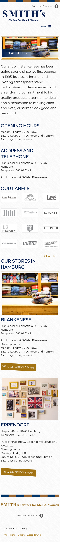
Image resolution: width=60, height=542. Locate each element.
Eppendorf (15, 425)
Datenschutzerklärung (29, 535)
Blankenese (16, 319)
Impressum (9, 535)
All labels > (50, 256)
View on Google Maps (18, 367)
